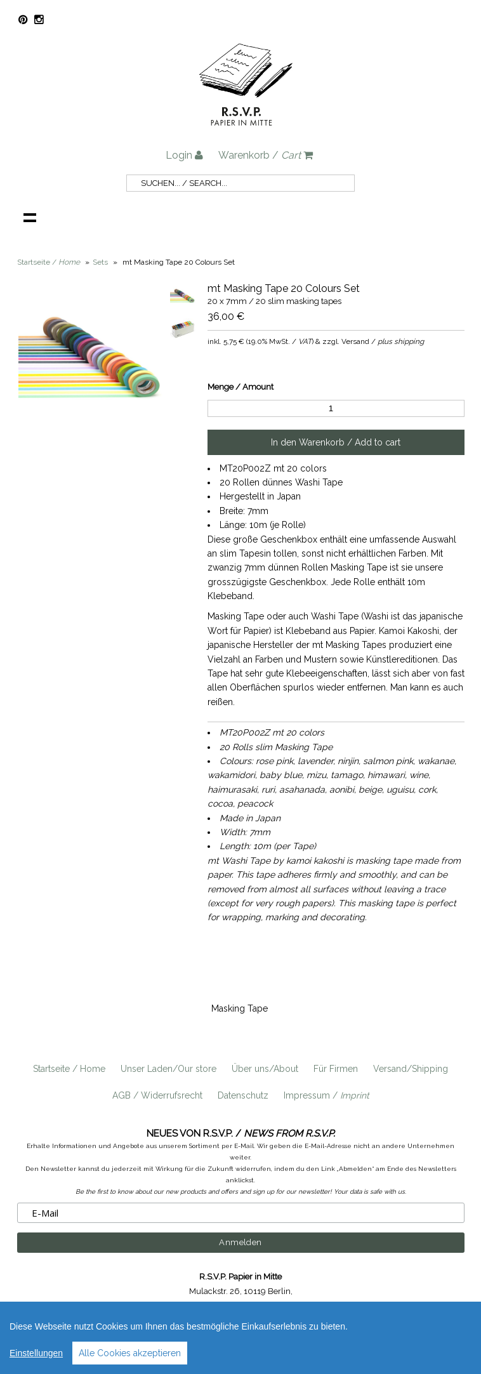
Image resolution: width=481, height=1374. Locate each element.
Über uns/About (265, 1069)
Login (184, 155)
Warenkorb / (265, 155)
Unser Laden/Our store (168, 1069)
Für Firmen (335, 1069)
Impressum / (326, 1095)
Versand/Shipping (410, 1069)
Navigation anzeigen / (30, 217)
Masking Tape (239, 1008)
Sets (100, 262)
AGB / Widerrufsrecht (157, 1095)
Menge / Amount (240, 387)
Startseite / (48, 262)
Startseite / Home (69, 1069)
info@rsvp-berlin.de (323, 1306)
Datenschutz (243, 1095)
